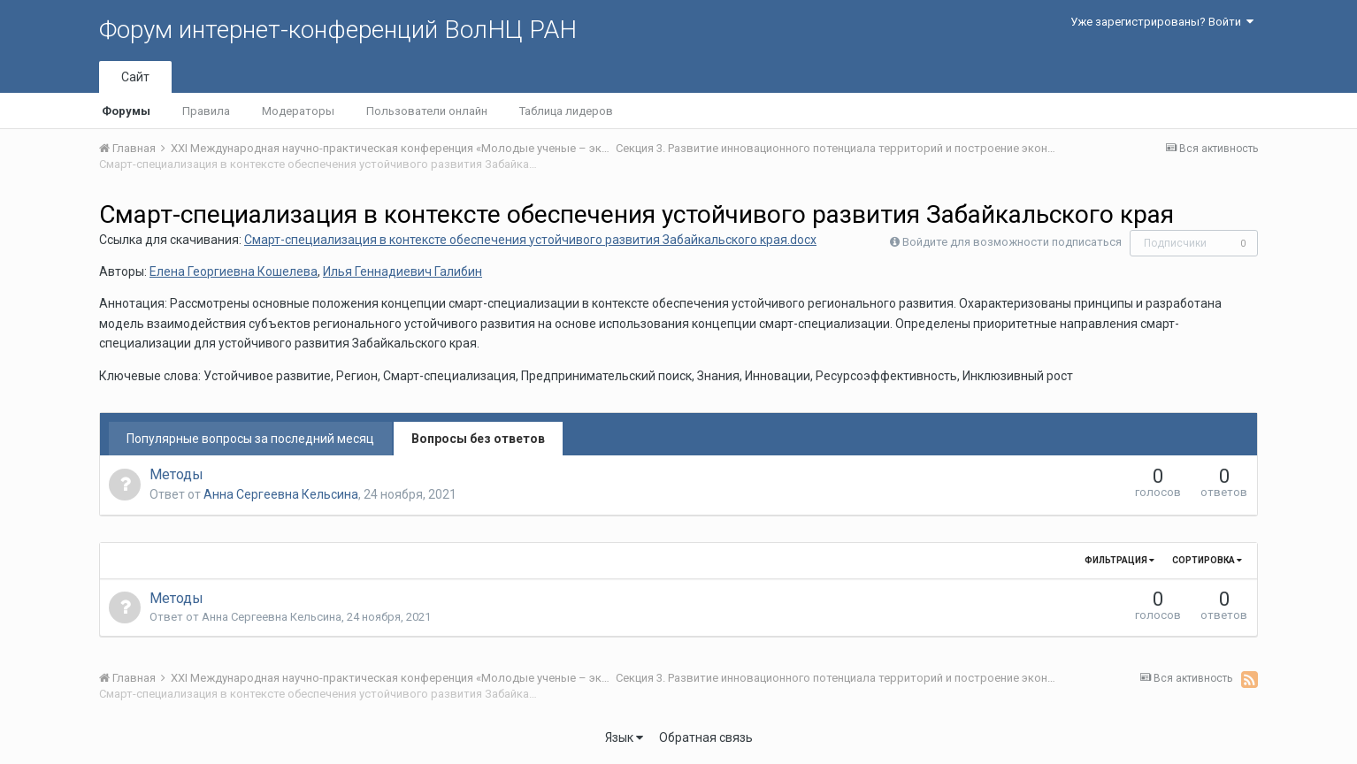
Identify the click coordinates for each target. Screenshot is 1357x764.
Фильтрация (1119, 560)
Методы (176, 474)
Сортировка (1207, 560)
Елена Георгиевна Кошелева (234, 271)
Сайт (135, 77)
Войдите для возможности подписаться (1012, 241)
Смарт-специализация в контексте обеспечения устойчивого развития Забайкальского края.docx (530, 240)
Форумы (126, 111)
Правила (206, 111)
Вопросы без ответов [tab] (478, 439)
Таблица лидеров (566, 111)
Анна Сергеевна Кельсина (280, 494)
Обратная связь (706, 737)
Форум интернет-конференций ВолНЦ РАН (338, 29)
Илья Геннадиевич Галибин (402, 271)
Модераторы (298, 111)
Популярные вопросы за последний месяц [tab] (250, 439)
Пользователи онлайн (426, 111)
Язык (624, 737)
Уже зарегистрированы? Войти (1162, 21)
